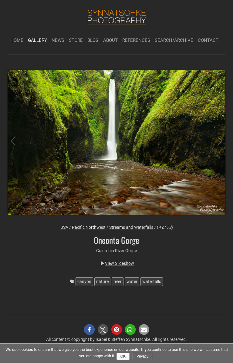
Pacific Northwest (89, 227)
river (117, 281)
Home (16, 40)
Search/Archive (174, 40)
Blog (93, 40)
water (132, 281)
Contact (208, 40)
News (58, 40)
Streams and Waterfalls (131, 227)
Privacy (142, 356)
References (136, 40)
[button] (89, 329)
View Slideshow (119, 263)
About (110, 40)
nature (102, 281)
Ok (123, 356)
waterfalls (151, 281)
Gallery (37, 40)
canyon (84, 281)
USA (64, 227)
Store (76, 40)
